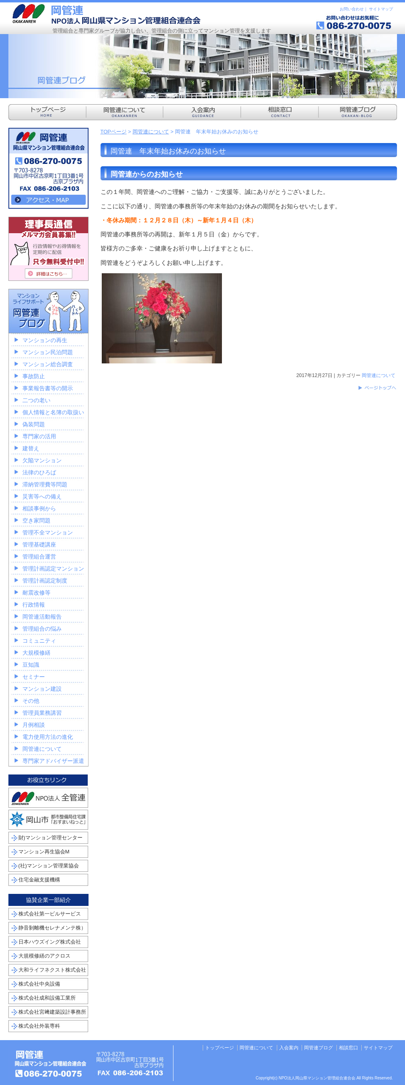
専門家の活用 (39, 436)
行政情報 (33, 604)
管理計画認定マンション (53, 568)
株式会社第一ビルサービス (49, 914)
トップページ (219, 1048)
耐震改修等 (36, 592)
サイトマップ (381, 9)
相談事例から (39, 508)
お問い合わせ (352, 9)
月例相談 (33, 725)
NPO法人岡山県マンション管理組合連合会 (106, 14)
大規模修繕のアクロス (44, 956)
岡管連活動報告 (42, 616)
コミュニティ (39, 640)
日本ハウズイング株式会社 (49, 942)
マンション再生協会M (44, 852)
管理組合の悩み (42, 628)
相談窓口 (348, 1048)
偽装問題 (33, 424)
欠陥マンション (42, 460)
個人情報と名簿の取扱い (53, 412)
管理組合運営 (39, 556)
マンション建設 (42, 689)
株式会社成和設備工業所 (47, 998)
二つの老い (36, 400)
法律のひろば (39, 472)
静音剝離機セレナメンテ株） (52, 928)
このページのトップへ (377, 388)
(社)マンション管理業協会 (48, 866)
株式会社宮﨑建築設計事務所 (52, 1012)
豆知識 (30, 664)
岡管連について (151, 132)
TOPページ (114, 132)
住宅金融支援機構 (39, 880)
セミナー (33, 677)
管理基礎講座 (39, 544)
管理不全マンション (47, 532)
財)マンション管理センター (50, 838)
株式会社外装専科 (39, 1026)
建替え (30, 448)
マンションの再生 (44, 340)
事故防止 (33, 376)
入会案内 (288, 1048)
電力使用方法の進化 (47, 737)
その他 (30, 701)
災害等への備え (42, 496)
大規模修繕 (36, 652)
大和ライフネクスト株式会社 (52, 970)
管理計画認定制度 (44, 580)
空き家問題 (36, 520)
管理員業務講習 (42, 713)
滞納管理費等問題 (44, 484)
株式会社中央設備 (39, 984)
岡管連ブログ (318, 1048)
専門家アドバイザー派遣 (53, 761)
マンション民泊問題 (47, 352)
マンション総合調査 (47, 364)
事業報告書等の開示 (47, 388)
